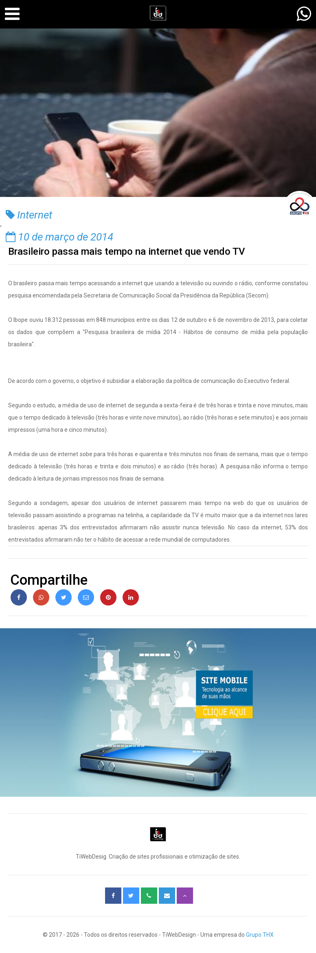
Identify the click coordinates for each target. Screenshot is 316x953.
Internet (29, 215)
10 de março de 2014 (59, 237)
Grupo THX (260, 934)
